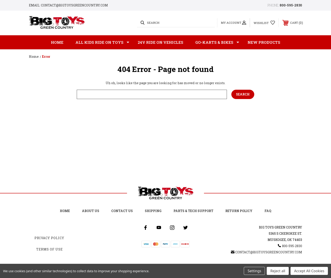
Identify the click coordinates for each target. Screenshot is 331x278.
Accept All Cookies (309, 270)
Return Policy (238, 211)
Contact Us (122, 211)
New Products (264, 42)
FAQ (267, 211)
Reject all (277, 270)
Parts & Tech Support (193, 211)
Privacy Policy (49, 238)
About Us (90, 211)
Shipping (153, 211)
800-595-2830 (291, 5)
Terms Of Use (49, 249)
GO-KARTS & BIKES (217, 42)
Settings (254, 270)
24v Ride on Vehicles (160, 42)
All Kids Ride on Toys (102, 42)
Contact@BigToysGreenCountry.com (268, 252)
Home (57, 42)
